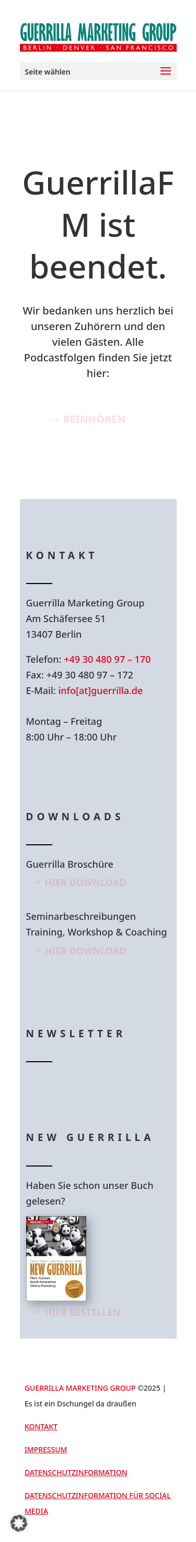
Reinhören (94, 419)
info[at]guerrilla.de (100, 690)
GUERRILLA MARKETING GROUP (80, 1388)
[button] (19, 1523)
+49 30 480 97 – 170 (107, 659)
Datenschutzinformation (76, 1472)
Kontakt (41, 1426)
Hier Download (85, 882)
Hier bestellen (83, 1312)
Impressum (46, 1449)
